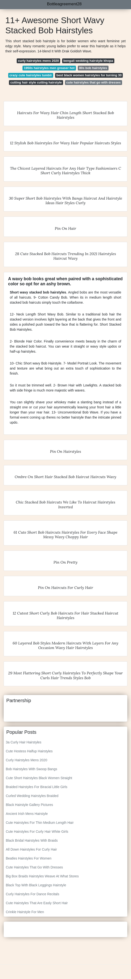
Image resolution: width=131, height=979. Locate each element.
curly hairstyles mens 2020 (38, 61)
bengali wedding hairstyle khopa (88, 61)
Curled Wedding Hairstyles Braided (32, 796)
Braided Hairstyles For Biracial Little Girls (36, 787)
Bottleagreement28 (64, 4)
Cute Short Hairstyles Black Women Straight (39, 778)
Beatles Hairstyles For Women (28, 858)
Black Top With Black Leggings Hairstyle (36, 885)
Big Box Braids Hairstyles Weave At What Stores (42, 876)
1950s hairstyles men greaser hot (49, 68)
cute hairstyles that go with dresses (93, 82)
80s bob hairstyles (93, 68)
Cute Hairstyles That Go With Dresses (34, 867)
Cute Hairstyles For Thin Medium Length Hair (40, 823)
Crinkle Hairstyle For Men (25, 912)
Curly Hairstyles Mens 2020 (26, 760)
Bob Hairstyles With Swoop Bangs (31, 769)
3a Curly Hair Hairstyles (23, 742)
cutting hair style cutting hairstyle (36, 82)
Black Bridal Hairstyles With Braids (32, 840)
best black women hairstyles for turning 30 (89, 75)
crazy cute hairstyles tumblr (30, 75)
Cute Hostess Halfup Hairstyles (29, 751)
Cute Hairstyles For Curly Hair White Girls (37, 831)
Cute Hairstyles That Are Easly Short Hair (37, 903)
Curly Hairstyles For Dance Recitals (32, 894)
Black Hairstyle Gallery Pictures (29, 805)
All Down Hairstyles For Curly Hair (31, 849)
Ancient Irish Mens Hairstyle (27, 814)
